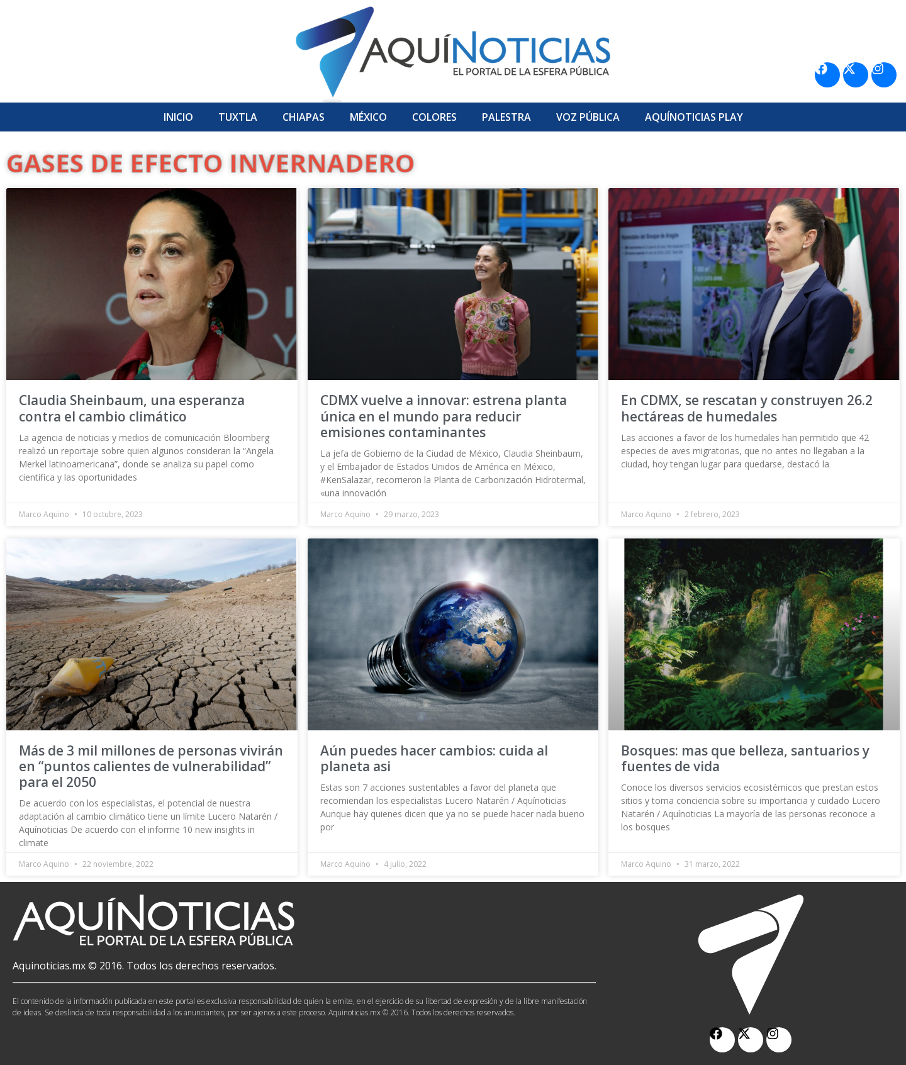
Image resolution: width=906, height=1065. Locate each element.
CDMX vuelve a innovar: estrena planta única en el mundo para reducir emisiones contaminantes (443, 415)
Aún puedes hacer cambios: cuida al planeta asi (434, 758)
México (368, 117)
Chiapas (303, 117)
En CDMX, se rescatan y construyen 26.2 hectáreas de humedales (747, 408)
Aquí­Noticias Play (694, 117)
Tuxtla (237, 117)
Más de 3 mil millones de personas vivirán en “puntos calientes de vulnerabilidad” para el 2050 (151, 766)
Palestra (506, 117)
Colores (434, 117)
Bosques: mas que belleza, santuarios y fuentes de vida (745, 758)
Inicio (178, 117)
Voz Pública (588, 117)
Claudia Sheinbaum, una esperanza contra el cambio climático (132, 408)
